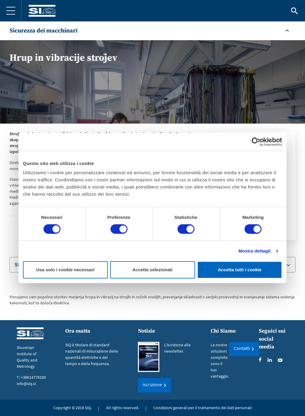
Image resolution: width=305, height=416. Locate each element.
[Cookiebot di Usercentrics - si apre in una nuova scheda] (256, 141)
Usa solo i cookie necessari (65, 269)
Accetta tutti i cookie (240, 269)
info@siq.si (26, 383)
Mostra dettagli (254, 250)
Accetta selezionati (152, 269)
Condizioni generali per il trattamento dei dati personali (202, 407)
